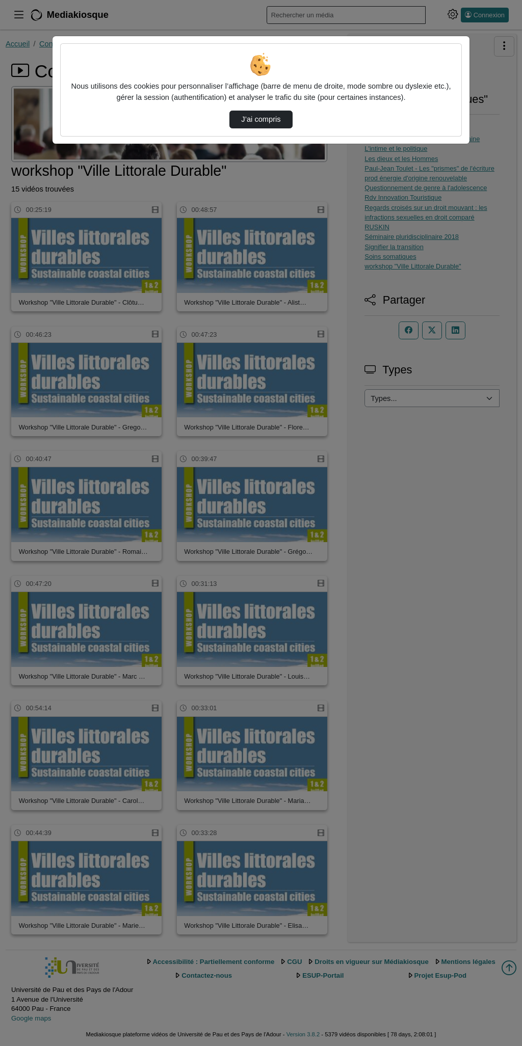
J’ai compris (260, 119)
